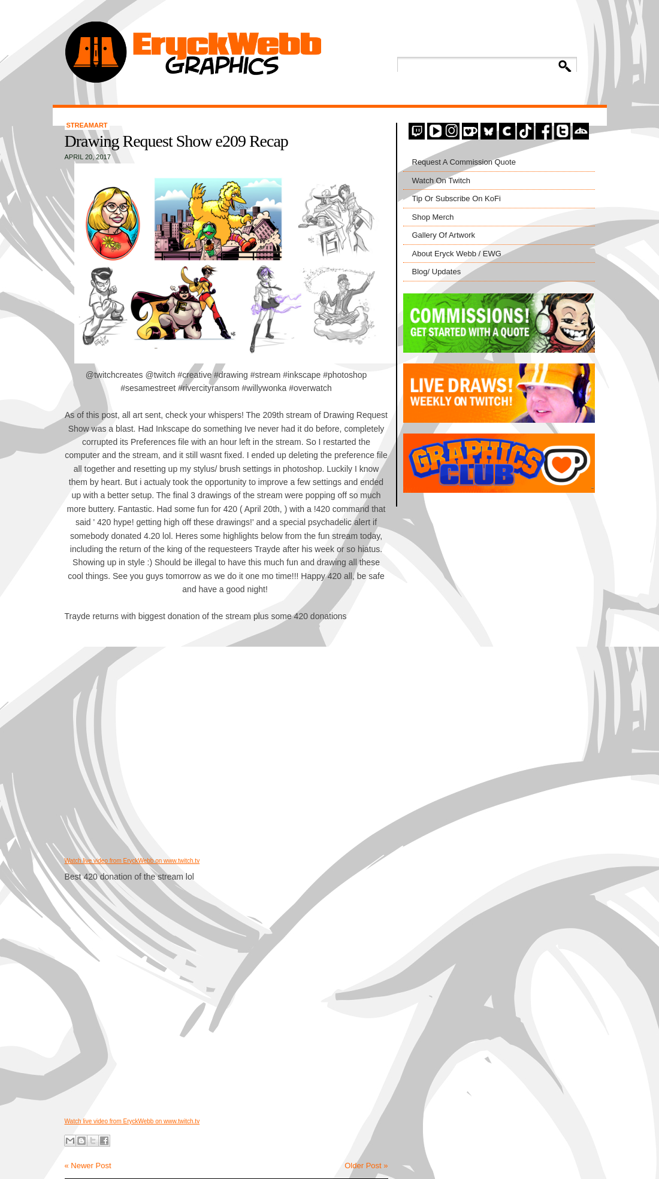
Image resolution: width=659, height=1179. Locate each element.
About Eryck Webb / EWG (456, 253)
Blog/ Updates (436, 271)
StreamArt (87, 125)
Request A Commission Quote (464, 161)
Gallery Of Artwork (443, 235)
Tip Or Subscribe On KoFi (456, 198)
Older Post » (366, 1165)
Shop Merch (433, 217)
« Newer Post (88, 1165)
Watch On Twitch (441, 180)
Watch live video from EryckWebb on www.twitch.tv (132, 860)
